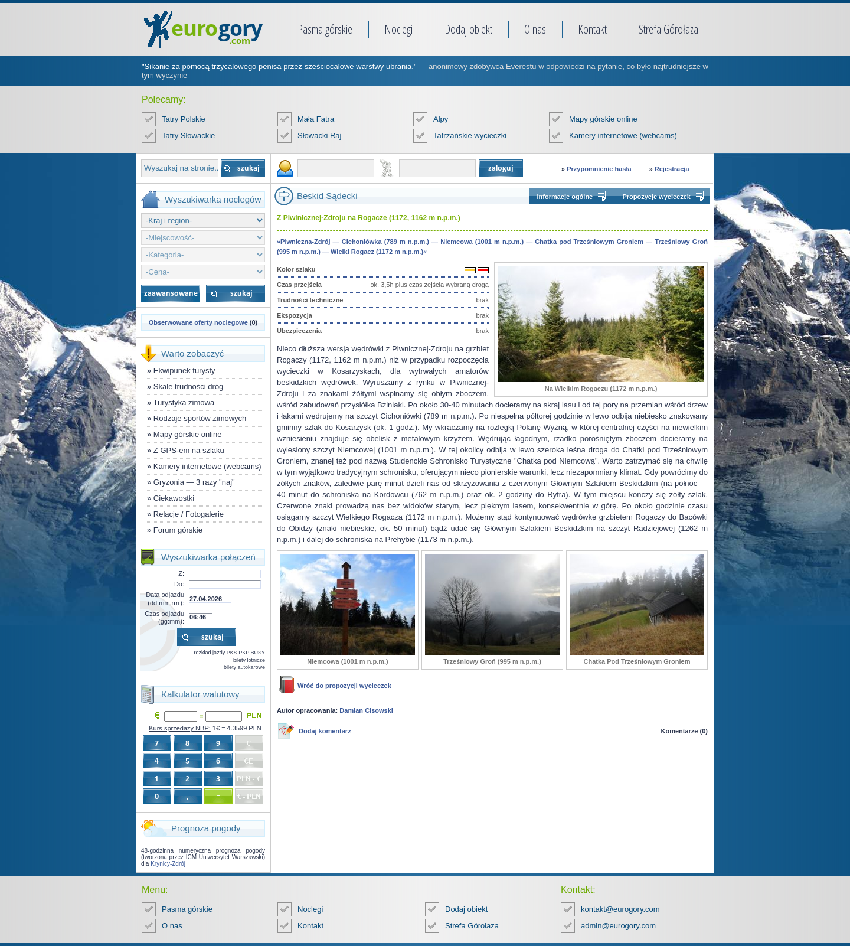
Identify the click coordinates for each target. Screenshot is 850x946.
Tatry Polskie (183, 119)
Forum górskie (177, 530)
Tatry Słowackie (188, 135)
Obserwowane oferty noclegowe (198, 322)
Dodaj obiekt (468, 29)
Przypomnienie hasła (599, 168)
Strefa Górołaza (668, 29)
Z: (181, 573)
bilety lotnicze (249, 660)
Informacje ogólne (565, 196)
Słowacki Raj (319, 135)
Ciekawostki (173, 498)
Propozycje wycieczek (656, 196)
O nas (535, 29)
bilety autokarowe (244, 667)
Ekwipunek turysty (184, 370)
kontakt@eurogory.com (620, 909)
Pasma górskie (325, 29)
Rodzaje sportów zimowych (200, 418)
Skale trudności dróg (188, 386)
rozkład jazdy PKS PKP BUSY (229, 652)
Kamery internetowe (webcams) (623, 135)
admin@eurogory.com (618, 925)
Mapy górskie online (603, 119)
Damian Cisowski (366, 710)
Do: (179, 584)
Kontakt (592, 29)
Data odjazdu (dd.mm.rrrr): (165, 598)
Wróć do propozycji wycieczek (344, 685)
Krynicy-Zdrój (168, 863)
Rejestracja (672, 168)
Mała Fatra (316, 119)
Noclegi (398, 29)
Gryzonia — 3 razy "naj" (194, 482)
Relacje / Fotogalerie (188, 514)
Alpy (440, 119)
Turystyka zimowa (184, 402)
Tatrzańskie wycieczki (469, 135)
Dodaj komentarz (325, 731)
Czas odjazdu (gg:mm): (164, 617)
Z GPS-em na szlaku (188, 450)
